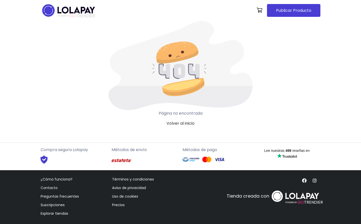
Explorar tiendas (54, 213)
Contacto (49, 187)
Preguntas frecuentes (60, 196)
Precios (118, 204)
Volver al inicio (180, 123)
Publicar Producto (293, 10)
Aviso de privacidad (129, 187)
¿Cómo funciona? (56, 179)
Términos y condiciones (133, 179)
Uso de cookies (125, 196)
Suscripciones (53, 204)
